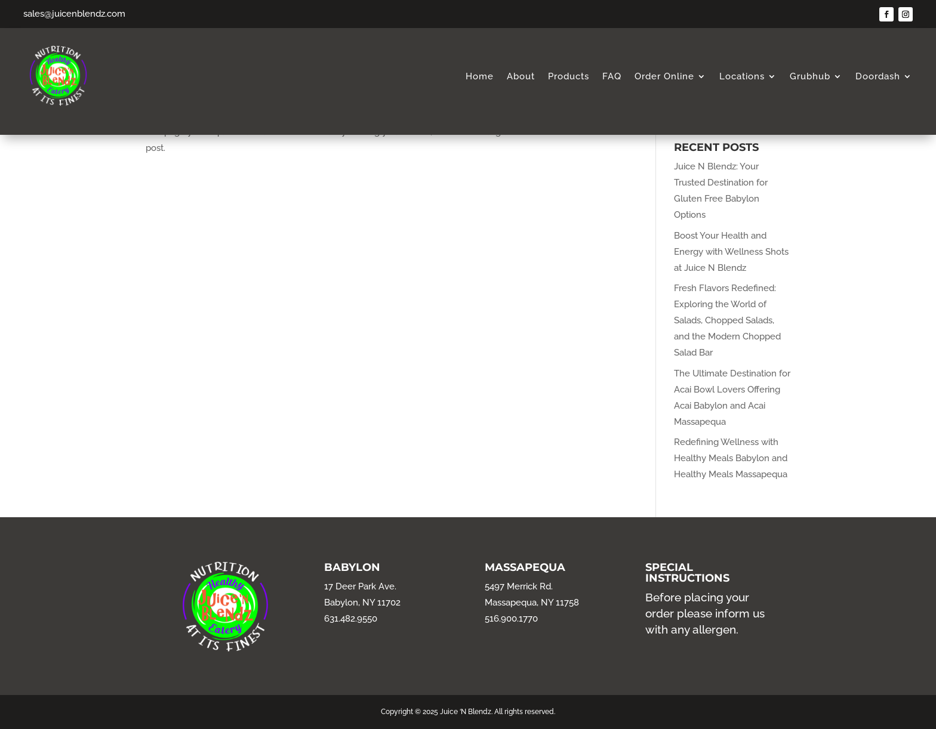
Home (480, 77)
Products (568, 77)
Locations (742, 77)
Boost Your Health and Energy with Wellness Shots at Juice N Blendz (731, 251)
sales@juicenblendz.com (74, 13)
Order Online (664, 77)
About (521, 77)
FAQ (611, 77)
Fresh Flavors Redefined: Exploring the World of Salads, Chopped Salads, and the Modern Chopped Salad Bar (727, 320)
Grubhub (810, 77)
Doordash (877, 77)
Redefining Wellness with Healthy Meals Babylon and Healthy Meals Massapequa (730, 458)
